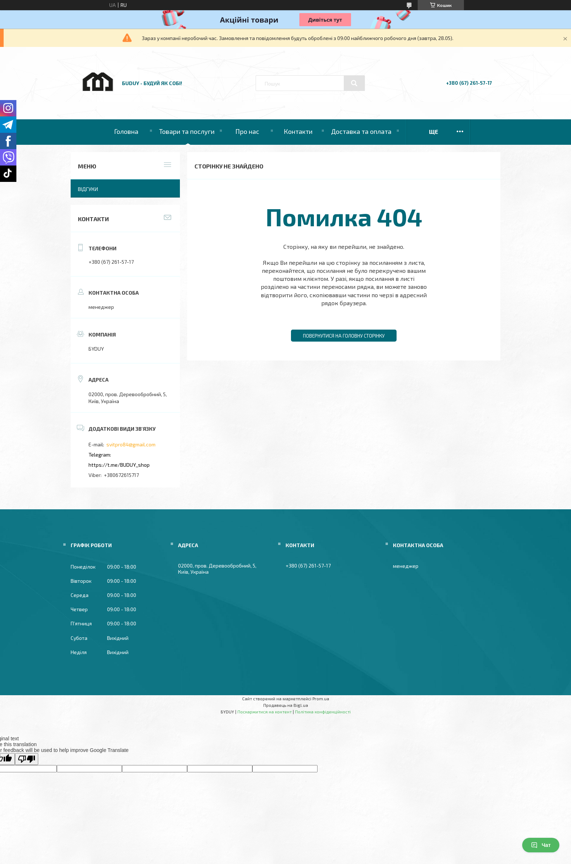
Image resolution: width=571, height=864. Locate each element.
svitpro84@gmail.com (130, 444)
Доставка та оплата (361, 131)
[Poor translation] (26, 759)
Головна (126, 131)
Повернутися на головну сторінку (344, 336)
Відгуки (88, 189)
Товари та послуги (186, 131)
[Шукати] (354, 83)
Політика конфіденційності (323, 711)
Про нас (247, 131)
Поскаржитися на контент (264, 711)
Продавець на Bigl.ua (285, 705)
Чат (541, 845)
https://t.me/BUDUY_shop (119, 465)
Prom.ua (320, 698)
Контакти (298, 131)
